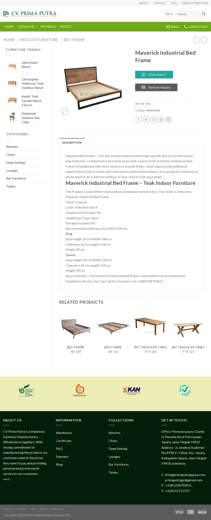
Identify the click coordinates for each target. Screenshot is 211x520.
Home (9, 39)
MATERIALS (48, 26)
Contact (160, 3)
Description (71, 142)
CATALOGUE (27, 27)
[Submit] (203, 14)
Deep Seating (15, 162)
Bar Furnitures (16, 178)
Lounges (12, 170)
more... (7, 479)
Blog (59, 464)
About (144, 3)
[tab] (72, 142)
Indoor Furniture (39, 39)
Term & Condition (195, 3)
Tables (11, 186)
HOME (9, 26)
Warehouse (64, 433)
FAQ (174, 3)
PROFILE (65, 26)
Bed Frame (74, 39)
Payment (62, 456)
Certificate (63, 441)
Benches (12, 146)
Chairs (10, 154)
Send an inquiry (156, 87)
